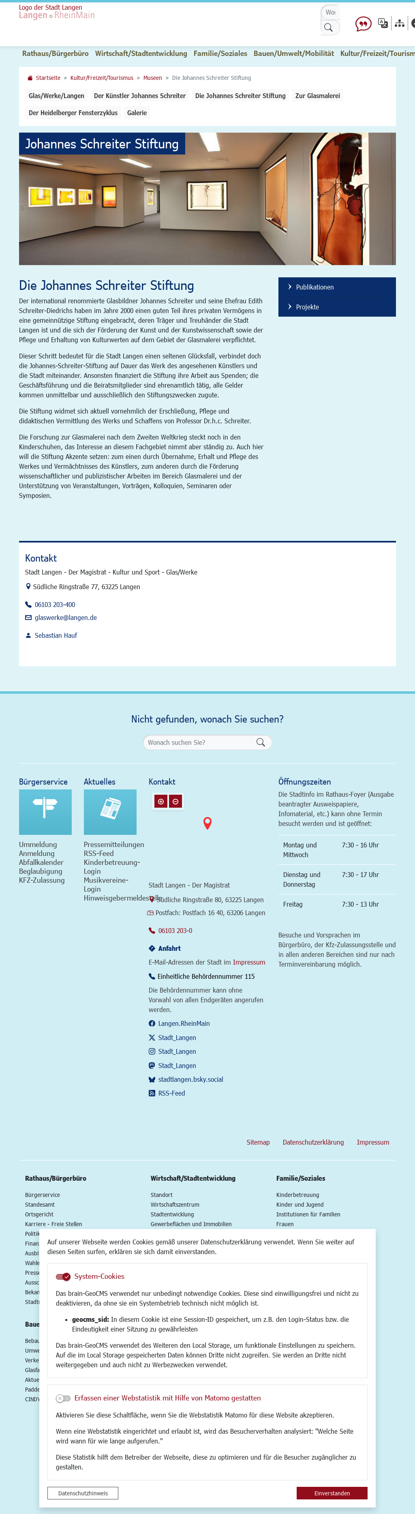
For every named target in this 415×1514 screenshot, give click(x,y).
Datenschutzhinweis (83, 1493)
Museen (152, 77)
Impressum (249, 962)
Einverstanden (332, 1493)
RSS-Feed (171, 1093)
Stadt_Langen (177, 1037)
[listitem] (337, 287)
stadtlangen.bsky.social (190, 1079)
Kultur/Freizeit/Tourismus (102, 77)
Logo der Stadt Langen (50, 7)
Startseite (48, 77)
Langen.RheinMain (184, 1023)
